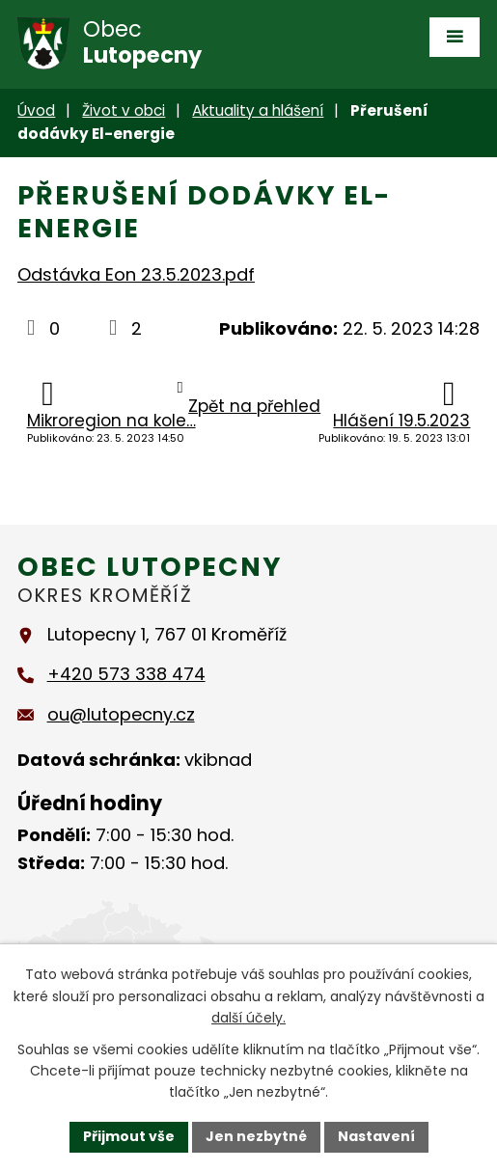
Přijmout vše (129, 1136)
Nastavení (376, 1136)
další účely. (248, 1017)
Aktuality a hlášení (257, 110)
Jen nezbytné (256, 1136)
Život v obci (123, 110)
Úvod (36, 110)
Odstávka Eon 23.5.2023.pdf (136, 274)
